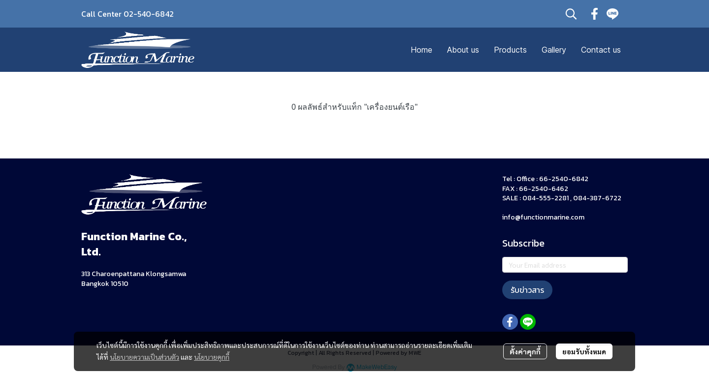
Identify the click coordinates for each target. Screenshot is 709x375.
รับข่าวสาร (527, 290)
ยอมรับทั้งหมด (584, 351)
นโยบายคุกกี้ (211, 356)
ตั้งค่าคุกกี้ (525, 351)
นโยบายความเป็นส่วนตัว (144, 356)
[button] (571, 13)
